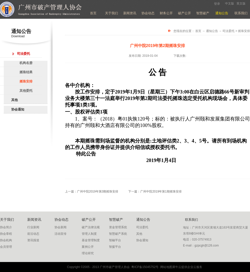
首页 (93, 13)
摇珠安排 (244, 31)
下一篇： (155, 191)
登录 (217, 4)
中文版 (229, 3)
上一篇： (91, 191)
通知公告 (212, 31)
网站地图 (165, 267)
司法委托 (228, 31)
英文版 (241, 3)
